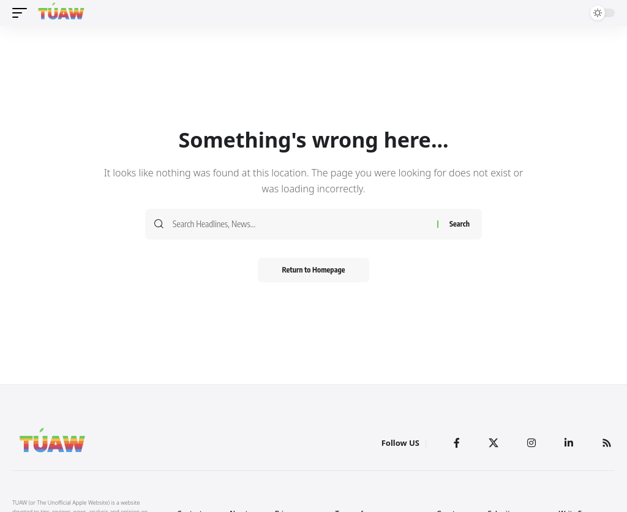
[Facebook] (457, 443)
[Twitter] (493, 443)
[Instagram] (531, 443)
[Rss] (607, 443)
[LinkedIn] (568, 443)
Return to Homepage (313, 269)
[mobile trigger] (22, 13)
